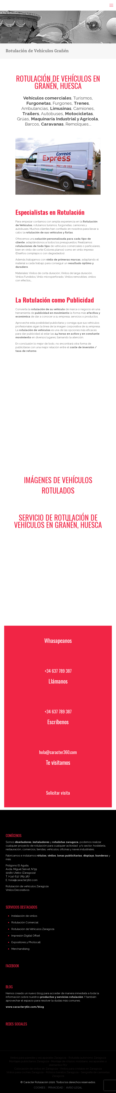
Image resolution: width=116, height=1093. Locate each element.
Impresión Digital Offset (25, 935)
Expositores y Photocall (26, 942)
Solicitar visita (58, 792)
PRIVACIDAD (55, 1087)
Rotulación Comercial (24, 922)
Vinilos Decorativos (17, 890)
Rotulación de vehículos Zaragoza (27, 886)
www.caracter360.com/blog (25, 1006)
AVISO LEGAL (74, 1087)
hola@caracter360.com (58, 752)
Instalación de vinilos (24, 915)
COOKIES (39, 1087)
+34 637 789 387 (58, 671)
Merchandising (20, 948)
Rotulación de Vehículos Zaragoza (32, 929)
